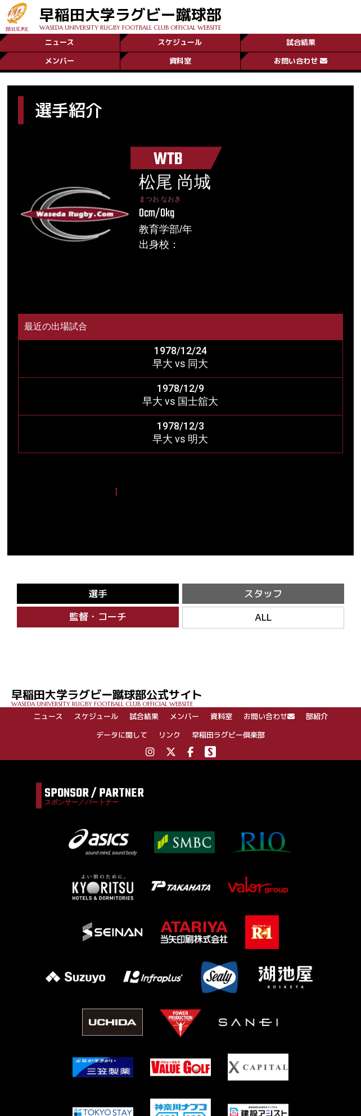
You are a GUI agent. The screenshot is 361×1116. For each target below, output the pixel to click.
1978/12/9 (180, 388)
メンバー (59, 60)
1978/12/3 (180, 426)
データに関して (121, 736)
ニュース (59, 41)
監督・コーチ (97, 618)
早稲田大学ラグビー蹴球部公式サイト (186, 698)
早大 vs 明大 (180, 439)
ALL (263, 619)
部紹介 (317, 718)
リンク (169, 736)
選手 (98, 594)
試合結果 (300, 41)
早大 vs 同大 (180, 363)
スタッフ (263, 594)
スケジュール (180, 41)
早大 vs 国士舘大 (180, 401)
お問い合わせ (300, 60)
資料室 (180, 60)
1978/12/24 (180, 350)
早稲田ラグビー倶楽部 (228, 736)
